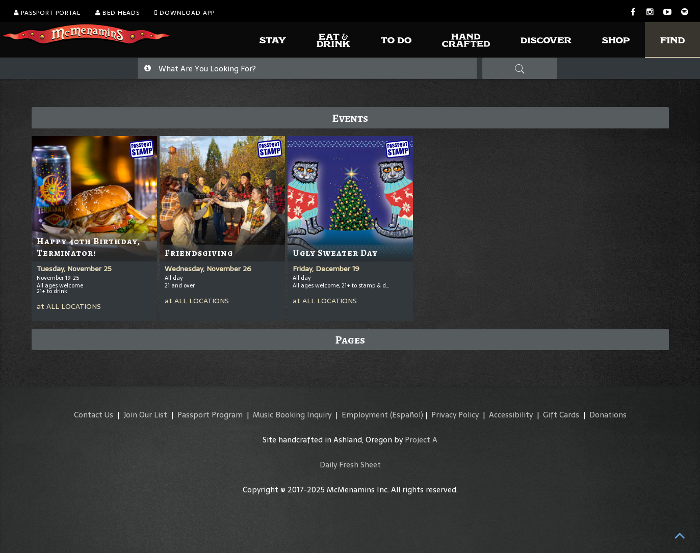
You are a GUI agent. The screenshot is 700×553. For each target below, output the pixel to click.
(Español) (406, 414)
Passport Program (210, 414)
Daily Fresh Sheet (350, 464)
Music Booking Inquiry (292, 414)
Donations (608, 414)
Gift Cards (561, 414)
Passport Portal (47, 13)
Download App (184, 13)
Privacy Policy (455, 414)
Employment (365, 414)
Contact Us (93, 414)
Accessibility (511, 414)
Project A (421, 439)
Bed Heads (117, 13)
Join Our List (145, 414)
